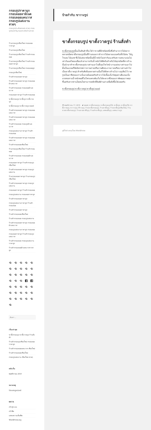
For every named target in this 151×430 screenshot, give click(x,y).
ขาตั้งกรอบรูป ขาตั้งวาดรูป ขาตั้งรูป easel (81, 88)
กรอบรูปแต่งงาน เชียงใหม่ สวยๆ (21, 357)
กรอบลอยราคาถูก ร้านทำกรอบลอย (22, 95)
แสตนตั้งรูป (107, 110)
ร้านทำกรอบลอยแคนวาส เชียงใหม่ (22, 348)
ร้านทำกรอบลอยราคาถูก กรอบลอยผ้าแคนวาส (22, 82)
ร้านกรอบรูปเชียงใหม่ (17, 50)
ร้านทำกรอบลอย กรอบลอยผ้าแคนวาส (21, 89)
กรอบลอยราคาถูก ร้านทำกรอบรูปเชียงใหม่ (21, 163)
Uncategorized (15, 390)
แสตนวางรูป (117, 110)
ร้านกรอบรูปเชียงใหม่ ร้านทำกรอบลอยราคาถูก (22, 62)
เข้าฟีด (11, 411)
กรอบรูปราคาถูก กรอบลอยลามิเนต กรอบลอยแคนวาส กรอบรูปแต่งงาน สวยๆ (20, 17)
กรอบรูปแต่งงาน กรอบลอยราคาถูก (22, 194)
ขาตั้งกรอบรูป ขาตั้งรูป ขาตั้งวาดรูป (21, 100)
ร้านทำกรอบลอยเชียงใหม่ (18, 144)
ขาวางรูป (73, 108)
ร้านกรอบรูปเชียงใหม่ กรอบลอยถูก (22, 68)
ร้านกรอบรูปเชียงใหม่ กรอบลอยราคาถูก (21, 44)
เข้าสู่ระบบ (13, 407)
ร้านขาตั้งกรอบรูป (92, 108)
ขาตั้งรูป (117, 105)
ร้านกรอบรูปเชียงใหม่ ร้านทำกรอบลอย (22, 55)
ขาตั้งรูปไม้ (125, 105)
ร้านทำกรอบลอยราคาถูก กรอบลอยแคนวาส (22, 111)
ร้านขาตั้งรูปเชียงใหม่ (118, 108)
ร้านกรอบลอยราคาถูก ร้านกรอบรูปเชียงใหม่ (22, 177)
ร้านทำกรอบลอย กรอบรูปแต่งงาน (21, 218)
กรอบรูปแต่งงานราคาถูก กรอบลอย (22, 229)
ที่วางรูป (81, 108)
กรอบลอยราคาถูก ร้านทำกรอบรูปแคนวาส (21, 235)
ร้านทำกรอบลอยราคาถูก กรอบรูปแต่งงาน (21, 170)
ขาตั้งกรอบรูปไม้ (107, 105)
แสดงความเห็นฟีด (15, 415)
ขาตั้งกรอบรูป (68, 50)
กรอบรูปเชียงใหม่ (15, 72)
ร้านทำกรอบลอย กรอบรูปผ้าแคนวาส (20, 125)
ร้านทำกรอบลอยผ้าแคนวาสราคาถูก (21, 248)
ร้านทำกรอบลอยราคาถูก (18, 76)
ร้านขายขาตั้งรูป (83, 110)
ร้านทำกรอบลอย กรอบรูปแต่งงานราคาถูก (21, 242)
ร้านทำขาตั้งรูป (96, 110)
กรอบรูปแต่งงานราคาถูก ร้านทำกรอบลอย (21, 132)
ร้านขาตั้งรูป (104, 108)
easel (86, 105)
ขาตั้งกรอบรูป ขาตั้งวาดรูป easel (21, 106)
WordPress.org (15, 420)
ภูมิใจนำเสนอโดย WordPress (73, 130)
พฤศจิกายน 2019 (15, 374)
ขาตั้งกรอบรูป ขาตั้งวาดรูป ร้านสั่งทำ (96, 41)
